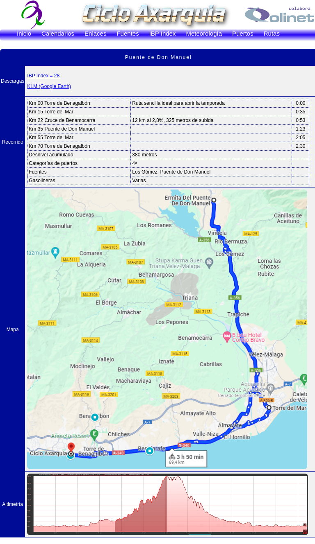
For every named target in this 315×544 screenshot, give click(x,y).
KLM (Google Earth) (49, 86)
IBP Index (162, 33)
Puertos (242, 33)
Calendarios (57, 33)
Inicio (24, 33)
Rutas (272, 33)
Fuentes (127, 33)
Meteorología (204, 33)
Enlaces (95, 33)
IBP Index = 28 (43, 76)
